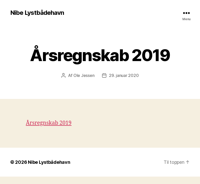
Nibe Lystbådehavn (37, 13)
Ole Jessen (83, 75)
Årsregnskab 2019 (49, 123)
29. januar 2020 (124, 75)
